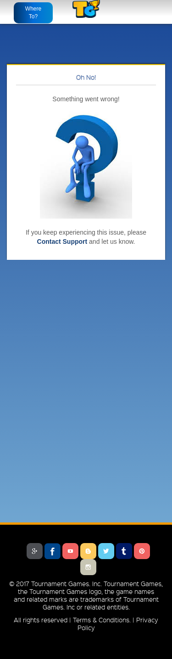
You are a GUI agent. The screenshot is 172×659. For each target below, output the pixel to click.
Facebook (52, 551)
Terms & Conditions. (102, 619)
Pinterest (142, 551)
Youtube (70, 551)
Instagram (88, 567)
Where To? (33, 12)
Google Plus (35, 551)
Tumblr (124, 551)
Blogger (88, 551)
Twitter (106, 551)
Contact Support (62, 241)
